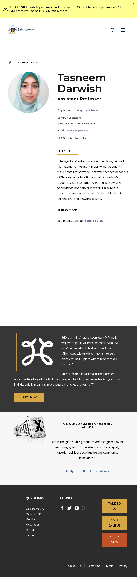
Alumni (105, 474)
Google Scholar (95, 220)
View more (59, 11)
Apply (69, 474)
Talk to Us (86, 474)
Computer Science (88, 110)
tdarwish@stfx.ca (79, 130)
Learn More (32, 400)
